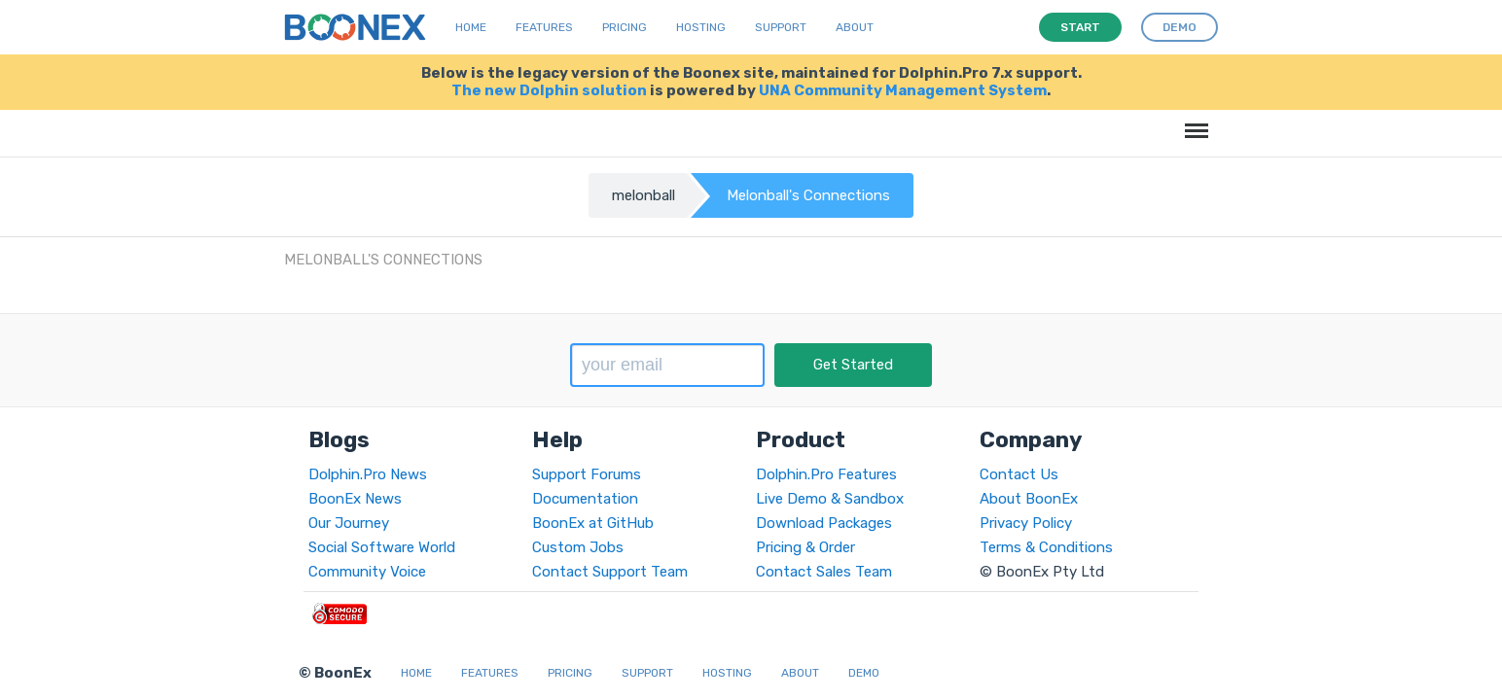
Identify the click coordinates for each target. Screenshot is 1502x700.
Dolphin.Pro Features (826, 474)
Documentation (585, 499)
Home (470, 27)
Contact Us (1019, 474)
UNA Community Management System (903, 90)
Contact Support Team (610, 571)
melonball (643, 195)
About (855, 27)
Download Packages (824, 523)
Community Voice (367, 571)
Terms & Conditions (1046, 547)
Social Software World (381, 547)
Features (544, 27)
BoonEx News (355, 499)
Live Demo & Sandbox (830, 499)
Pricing (624, 27)
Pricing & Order (805, 547)
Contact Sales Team (824, 571)
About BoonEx (1029, 499)
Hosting (701, 27)
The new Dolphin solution (549, 90)
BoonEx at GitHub (593, 523)
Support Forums (586, 474)
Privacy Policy (1026, 523)
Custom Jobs (578, 547)
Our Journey (348, 523)
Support (780, 27)
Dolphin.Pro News (367, 474)
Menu (1193, 121)
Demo (863, 673)
